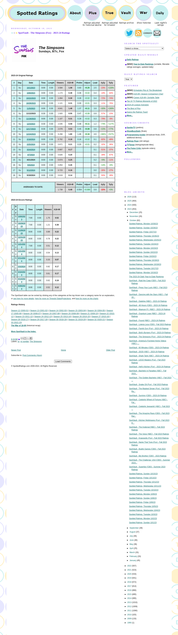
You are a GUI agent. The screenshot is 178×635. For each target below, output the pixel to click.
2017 (129, 586)
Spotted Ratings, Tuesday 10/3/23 (143, 514)
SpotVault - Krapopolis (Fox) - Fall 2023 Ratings (149, 438)
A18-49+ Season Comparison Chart (148, 94)
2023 (129, 209)
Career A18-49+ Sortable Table (146, 97)
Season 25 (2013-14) (62, 316)
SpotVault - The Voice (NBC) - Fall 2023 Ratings (149, 434)
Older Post (110, 350)
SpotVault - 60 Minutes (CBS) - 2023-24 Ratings (149, 348)
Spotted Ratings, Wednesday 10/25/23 (145, 240)
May (132, 544)
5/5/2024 (30, 165)
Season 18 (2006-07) (32, 313)
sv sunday (24, 341)
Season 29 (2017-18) (39, 319)
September (134, 528)
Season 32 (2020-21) (96, 319)
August (133, 532)
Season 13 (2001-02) (39, 310)
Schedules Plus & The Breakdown (147, 90)
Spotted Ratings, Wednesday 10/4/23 (144, 510)
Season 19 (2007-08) (51, 313)
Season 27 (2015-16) (100, 316)
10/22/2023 (31, 98)
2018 (129, 582)
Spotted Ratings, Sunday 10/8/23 (143, 498)
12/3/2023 (31, 124)
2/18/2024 (31, 139)
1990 (129, 623)
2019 (129, 578)
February (134, 556)
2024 (129, 205)
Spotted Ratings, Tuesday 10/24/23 (143, 244)
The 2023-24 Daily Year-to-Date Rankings (146, 277)
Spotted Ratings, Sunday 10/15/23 (143, 474)
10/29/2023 (31, 103)
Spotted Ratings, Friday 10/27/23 (142, 232)
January (133, 560)
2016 (129, 590)
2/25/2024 (31, 144)
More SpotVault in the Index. (23, 331)
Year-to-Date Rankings (143, 64)
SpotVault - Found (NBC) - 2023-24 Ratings (147, 320)
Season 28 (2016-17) (20, 319)
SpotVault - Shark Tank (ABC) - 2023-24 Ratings (149, 356)
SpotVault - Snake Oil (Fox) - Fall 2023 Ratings (148, 384)
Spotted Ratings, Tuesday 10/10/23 (143, 490)
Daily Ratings (133, 59)
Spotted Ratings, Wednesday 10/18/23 (145, 264)
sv (18, 341)
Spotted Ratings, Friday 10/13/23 (142, 478)
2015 (129, 594)
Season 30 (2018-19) (58, 319)
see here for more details (23, 298)
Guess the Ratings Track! (137, 112)
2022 (129, 566)
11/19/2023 (31, 119)
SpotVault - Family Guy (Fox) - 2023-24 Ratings (148, 328)
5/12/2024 (31, 170)
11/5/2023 (31, 108)
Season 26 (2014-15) (81, 316)
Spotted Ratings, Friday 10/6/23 (142, 502)
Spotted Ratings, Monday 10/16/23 (143, 272)
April (132, 548)
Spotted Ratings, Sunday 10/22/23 (143, 252)
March (132, 552)
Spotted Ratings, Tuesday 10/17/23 (143, 268)
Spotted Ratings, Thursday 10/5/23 (143, 506)
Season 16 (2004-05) (96, 310)
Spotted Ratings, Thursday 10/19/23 (144, 260)
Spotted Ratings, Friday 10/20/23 (142, 256)
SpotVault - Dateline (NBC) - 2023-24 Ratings (148, 301)
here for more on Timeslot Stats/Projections (53, 298)
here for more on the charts (87, 298)
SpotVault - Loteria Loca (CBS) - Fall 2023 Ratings (150, 324)
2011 (129, 610)
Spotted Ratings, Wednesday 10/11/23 (145, 486)
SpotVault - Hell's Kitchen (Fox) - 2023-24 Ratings (149, 367)
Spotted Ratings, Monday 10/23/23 (143, 248)
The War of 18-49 (18, 325)
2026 (129, 197)
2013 (129, 602)
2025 (129, 201)
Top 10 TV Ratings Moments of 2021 (142, 101)
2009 (129, 619)
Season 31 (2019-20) (77, 319)
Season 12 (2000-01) (20, 310)
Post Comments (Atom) (32, 355)
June (132, 540)
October (133, 220)
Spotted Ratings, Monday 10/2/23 (143, 518)
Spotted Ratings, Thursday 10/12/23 (144, 482)
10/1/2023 (31, 88)
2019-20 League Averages (138, 105)
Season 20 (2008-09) (70, 313)
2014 (129, 598)
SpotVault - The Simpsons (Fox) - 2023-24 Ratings (44, 32)
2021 (129, 570)
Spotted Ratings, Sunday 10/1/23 (143, 522)
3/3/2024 (21, 266)
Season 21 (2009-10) (89, 313)
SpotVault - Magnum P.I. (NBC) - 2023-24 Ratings (149, 309)
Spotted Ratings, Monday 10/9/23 (143, 494)
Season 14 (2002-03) (58, 310)
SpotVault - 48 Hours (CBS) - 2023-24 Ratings (148, 305)
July (131, 536)
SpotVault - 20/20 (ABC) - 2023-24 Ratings (146, 352)
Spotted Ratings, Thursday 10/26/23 (144, 236)
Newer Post (16, 350)
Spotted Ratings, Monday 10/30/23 (143, 224)
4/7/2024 (30, 155)
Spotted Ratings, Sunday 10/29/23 (143, 228)
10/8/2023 (31, 93)
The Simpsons (36, 341)
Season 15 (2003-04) (77, 310)
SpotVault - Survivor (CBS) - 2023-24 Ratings (148, 395)
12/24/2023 (31, 134)
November (134, 216)
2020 (129, 574)
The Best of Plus (134, 108)
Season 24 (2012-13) (43, 316)
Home (63, 350)
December (134, 212)
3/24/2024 (31, 150)
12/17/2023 (31, 129)
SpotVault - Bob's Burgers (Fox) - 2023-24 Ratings (150, 333)
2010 (129, 615)
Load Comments (63, 361)
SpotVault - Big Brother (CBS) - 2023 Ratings (147, 456)
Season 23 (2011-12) (24, 316)
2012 (129, 606)
